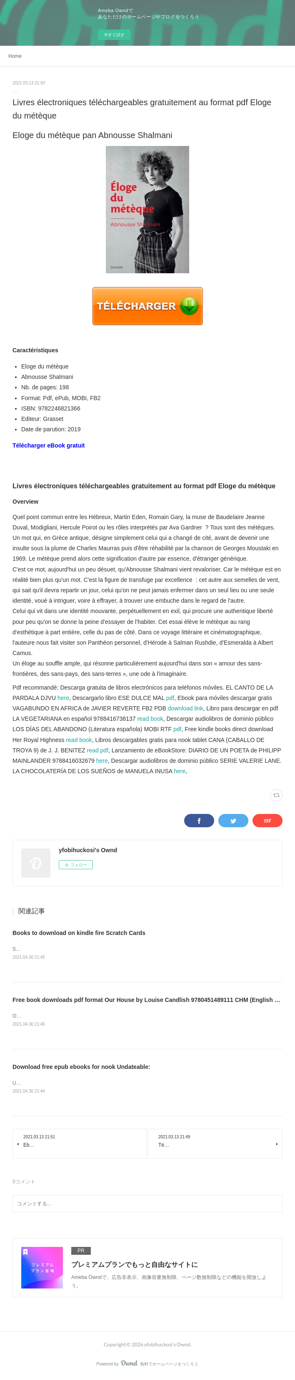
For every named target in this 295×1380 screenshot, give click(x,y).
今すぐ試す (114, 34)
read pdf (97, 750)
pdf (170, 698)
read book (150, 718)
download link (185, 708)
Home (15, 56)
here (63, 698)
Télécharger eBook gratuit (48, 445)
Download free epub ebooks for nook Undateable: (81, 1068)
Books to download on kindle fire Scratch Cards (78, 933)
